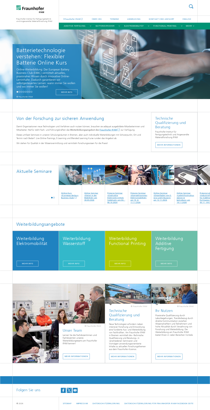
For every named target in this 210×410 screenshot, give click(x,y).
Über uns (97, 19)
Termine (114, 19)
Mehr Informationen (169, 145)
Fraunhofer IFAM (72, 19)
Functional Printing (164, 26)
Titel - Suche (191, 6)
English (187, 19)
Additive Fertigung (75, 26)
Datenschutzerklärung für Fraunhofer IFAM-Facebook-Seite (159, 403)
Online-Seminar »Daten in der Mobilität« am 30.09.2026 (93, 183)
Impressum (82, 403)
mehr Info (66, 92)
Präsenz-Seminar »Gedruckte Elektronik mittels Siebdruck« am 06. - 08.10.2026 (116, 184)
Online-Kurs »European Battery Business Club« (70, 182)
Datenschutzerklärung (106, 403)
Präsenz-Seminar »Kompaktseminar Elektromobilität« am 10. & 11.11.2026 (139, 184)
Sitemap (67, 403)
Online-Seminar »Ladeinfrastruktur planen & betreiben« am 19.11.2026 (185, 184)
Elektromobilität (134, 26)
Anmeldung (134, 19)
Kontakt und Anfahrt (161, 19)
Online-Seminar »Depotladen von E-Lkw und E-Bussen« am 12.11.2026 (162, 183)
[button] (17, 91)
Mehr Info (27, 263)
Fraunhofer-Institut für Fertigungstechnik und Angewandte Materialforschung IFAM (34, 20)
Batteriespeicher (105, 26)
